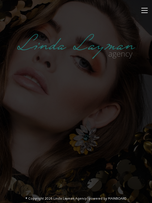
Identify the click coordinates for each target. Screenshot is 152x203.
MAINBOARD (117, 198)
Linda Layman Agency (76, 46)
